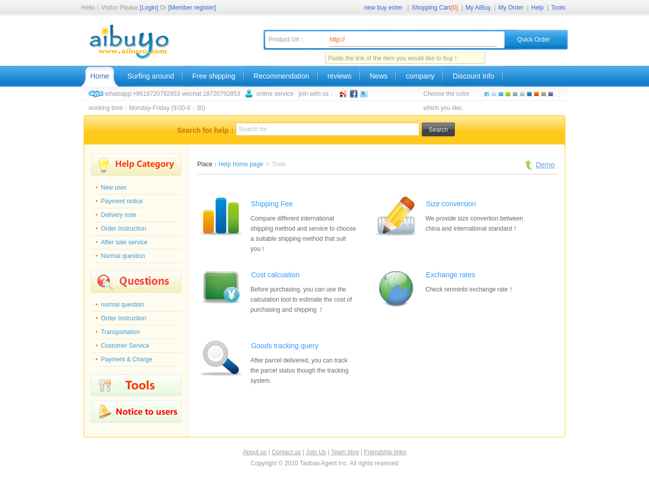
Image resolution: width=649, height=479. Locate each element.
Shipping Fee (272, 204)
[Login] (149, 7)
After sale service (124, 242)
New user (114, 187)
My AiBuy (478, 7)
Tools (558, 7)
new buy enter (383, 7)
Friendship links (385, 452)
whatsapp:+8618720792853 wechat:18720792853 (172, 93)
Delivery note (118, 214)
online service (275, 93)
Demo (545, 165)
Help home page (241, 164)
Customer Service (125, 345)
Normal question (123, 256)
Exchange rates (450, 275)
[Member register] (192, 7)
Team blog (345, 452)
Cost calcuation (275, 275)
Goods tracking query (284, 346)
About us (255, 452)
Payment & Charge (126, 359)
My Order (511, 7)
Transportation (120, 332)
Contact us (286, 452)
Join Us (316, 452)
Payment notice (122, 201)
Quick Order (533, 39)
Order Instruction (123, 228)
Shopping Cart (435, 7)
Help (537, 7)
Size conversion (451, 204)
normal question (122, 304)
